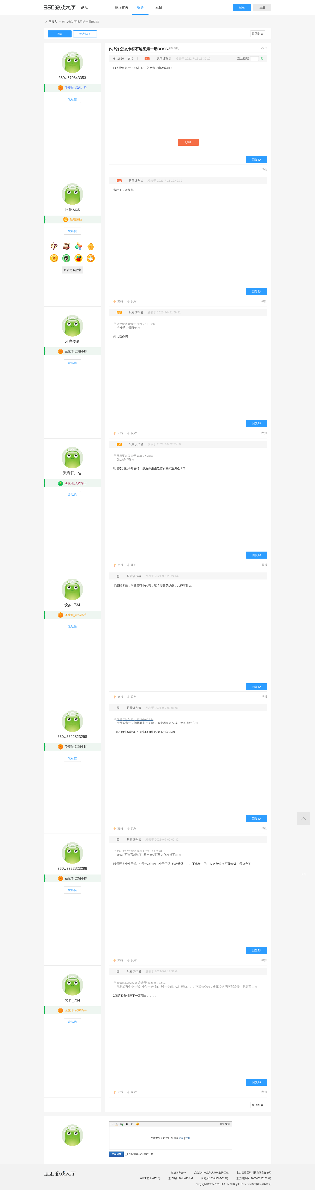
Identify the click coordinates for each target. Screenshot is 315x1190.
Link (122, 1124)
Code (132, 1124)
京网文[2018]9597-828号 (214, 1178)
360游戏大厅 (64, 1176)
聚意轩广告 (72, 473)
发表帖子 (85, 34)
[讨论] (114, 49)
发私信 (72, 99)
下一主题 (266, 48)
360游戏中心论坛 (68, 9)
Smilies (137, 1124)
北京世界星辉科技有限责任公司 (254, 1172)
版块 (140, 7)
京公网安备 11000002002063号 (253, 1178)
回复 (60, 34)
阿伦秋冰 (72, 210)
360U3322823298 (72, 737)
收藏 (188, 142)
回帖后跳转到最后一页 (139, 1154)
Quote (127, 1124)
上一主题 (262, 48)
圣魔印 (53, 21)
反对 (134, 301)
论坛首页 (121, 7)
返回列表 (257, 33)
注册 (262, 7)
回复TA (256, 159)
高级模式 (225, 1124)
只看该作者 (164, 58)
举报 (264, 169)
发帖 (159, 7)
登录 (242, 7)
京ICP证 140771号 (150, 1178)
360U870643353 (72, 78)
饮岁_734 (72, 605)
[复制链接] (173, 48)
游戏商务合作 (178, 1172)
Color (117, 1124)
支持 (120, 301)
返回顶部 (303, 818)
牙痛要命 (72, 341)
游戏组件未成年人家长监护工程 (211, 1172)
